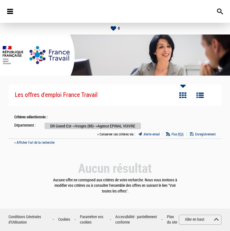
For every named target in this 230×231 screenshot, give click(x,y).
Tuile (183, 95)
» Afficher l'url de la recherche (34, 143)
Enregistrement (205, 134)
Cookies (64, 219)
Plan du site (172, 219)
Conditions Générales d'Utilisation (25, 219)
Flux (177, 134)
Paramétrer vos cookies (91, 219)
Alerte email (152, 134)
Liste (200, 95)
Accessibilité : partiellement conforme (136, 219)
